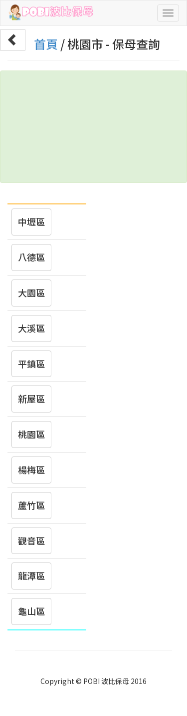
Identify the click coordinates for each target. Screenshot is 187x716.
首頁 (46, 43)
